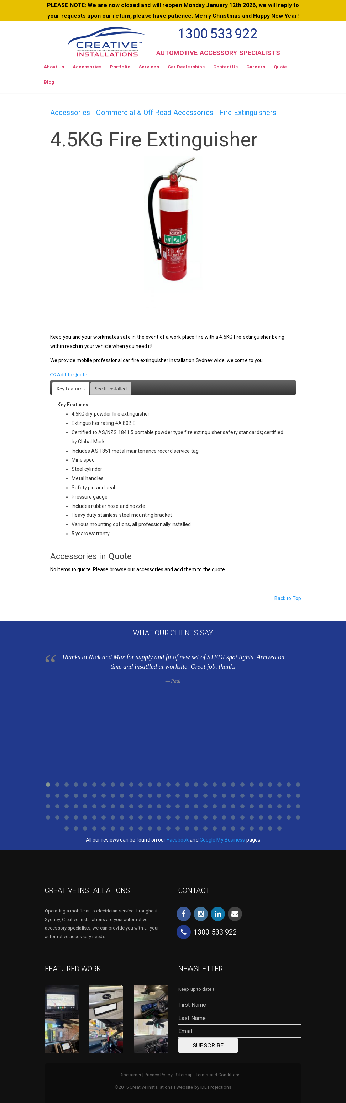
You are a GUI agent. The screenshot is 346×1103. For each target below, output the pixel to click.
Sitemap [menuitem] (184, 1074)
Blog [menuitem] (49, 82)
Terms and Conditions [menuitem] (218, 1074)
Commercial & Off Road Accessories (154, 112)
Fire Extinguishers (247, 112)
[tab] (70, 389)
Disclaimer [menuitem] (130, 1074)
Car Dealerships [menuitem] (186, 66)
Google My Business (222, 840)
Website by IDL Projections (204, 1087)
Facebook (178, 840)
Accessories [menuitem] (87, 66)
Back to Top (287, 598)
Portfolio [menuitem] (120, 66)
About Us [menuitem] (54, 66)
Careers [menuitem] (255, 66)
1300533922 (217, 34)
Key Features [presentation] (71, 388)
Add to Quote (68, 375)
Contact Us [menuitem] (225, 66)
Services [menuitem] (149, 66)
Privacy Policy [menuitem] (158, 1074)
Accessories (70, 112)
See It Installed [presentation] (111, 388)
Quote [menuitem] (280, 66)
